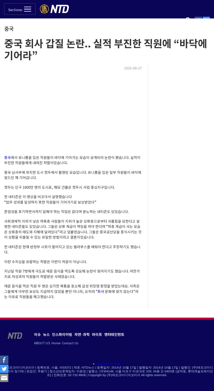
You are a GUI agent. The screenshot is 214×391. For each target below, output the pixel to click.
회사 (100, 291)
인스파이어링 (62, 334)
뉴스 (46, 334)
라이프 (97, 334)
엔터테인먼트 (114, 334)
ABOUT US (42, 343)
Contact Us (70, 343)
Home (56, 343)
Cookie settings (109, 363)
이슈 (37, 334)
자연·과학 (82, 334)
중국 (9, 28)
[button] (20, 9)
